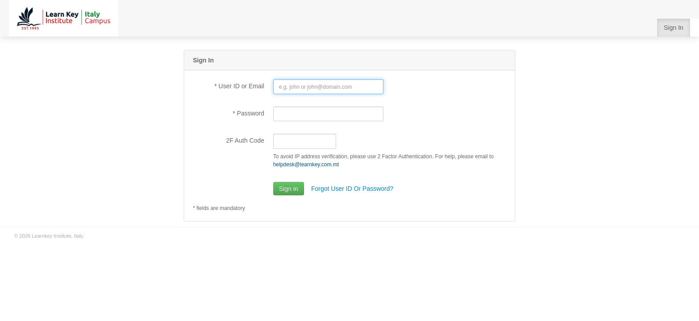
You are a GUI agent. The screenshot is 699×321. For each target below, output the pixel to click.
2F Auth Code (245, 140)
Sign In (673, 27)
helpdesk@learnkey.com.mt (306, 164)
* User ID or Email (239, 86)
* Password (248, 113)
